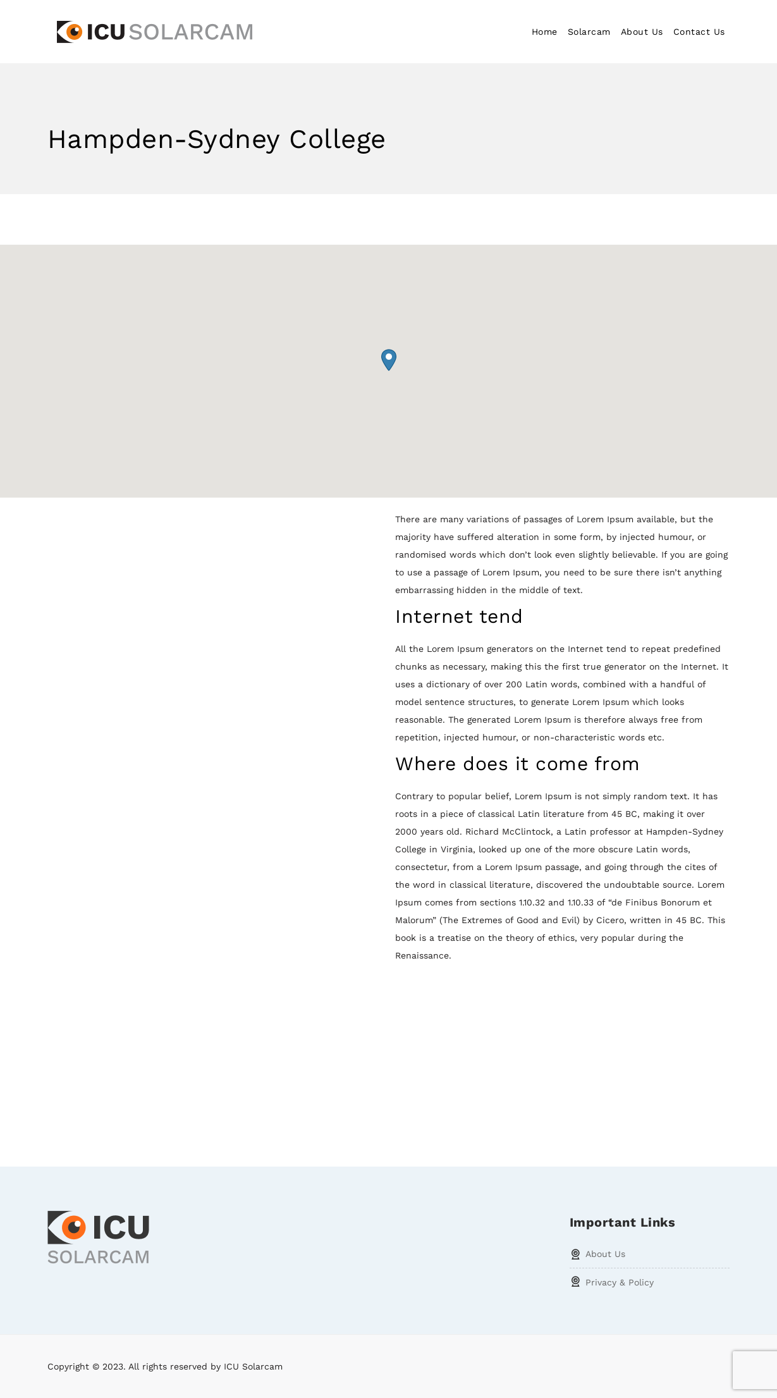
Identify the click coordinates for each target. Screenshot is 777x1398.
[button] (388, 360)
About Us (642, 32)
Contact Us (699, 32)
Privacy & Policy (619, 1282)
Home (545, 32)
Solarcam (589, 32)
